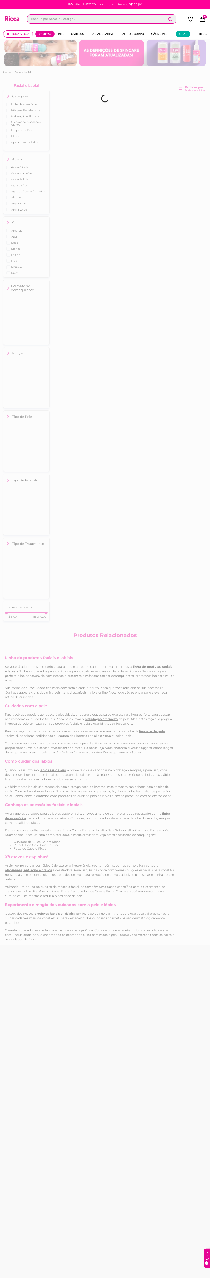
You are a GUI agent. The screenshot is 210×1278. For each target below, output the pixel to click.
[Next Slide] (139, 4)
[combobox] (101, 19)
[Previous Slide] (71, 4)
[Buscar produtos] (170, 19)
